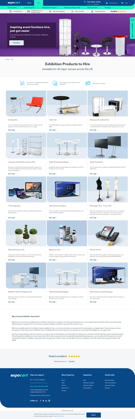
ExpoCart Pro (65, 393)
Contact (64, 396)
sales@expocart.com (41, 395)
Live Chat (91, 4)
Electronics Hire (93, 8)
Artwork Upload (109, 385)
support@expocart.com (38, 397)
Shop (29, 3)
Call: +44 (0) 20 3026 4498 (39, 391)
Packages (109, 8)
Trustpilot (71, 367)
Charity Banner (87, 393)
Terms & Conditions (110, 388)
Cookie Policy (60, 416)
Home (7, 59)
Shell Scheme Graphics (51, 8)
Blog (84, 385)
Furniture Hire (14, 8)
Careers (64, 391)
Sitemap (107, 393)
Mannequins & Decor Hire (73, 8)
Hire (38, 3)
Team (63, 388)
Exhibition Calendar (88, 388)
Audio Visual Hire (31, 8)
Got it (94, 415)
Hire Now (16, 43)
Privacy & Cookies (110, 391)
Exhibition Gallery (88, 391)
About (63, 385)
